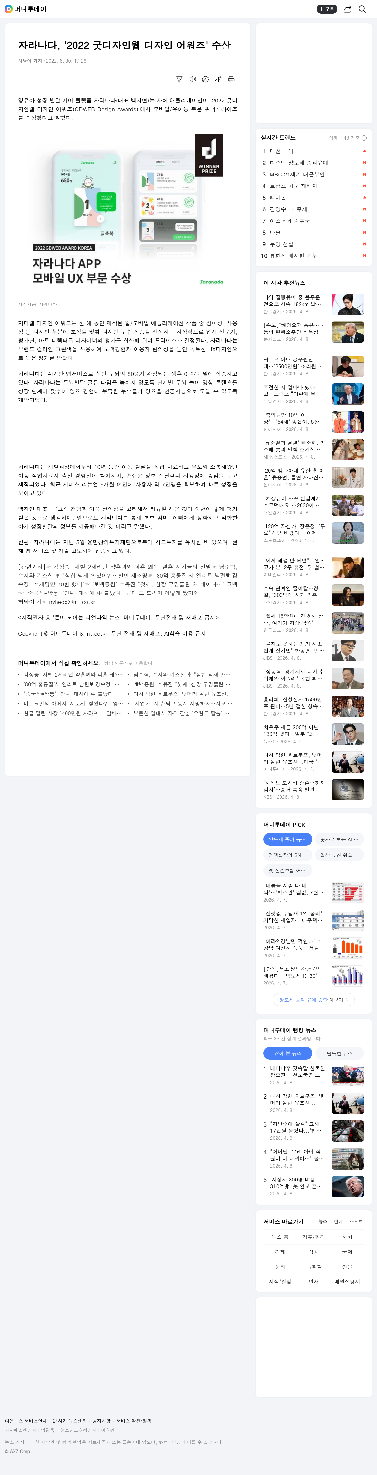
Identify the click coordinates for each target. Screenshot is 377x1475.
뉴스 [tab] (323, 1221)
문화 (280, 1266)
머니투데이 (30, 9)
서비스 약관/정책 (134, 1420)
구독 (327, 9)
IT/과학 (313, 1266)
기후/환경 (313, 1237)
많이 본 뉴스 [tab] (287, 1053)
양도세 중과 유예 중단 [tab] (290, 839)
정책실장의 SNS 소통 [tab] (290, 854)
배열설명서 (347, 1281)
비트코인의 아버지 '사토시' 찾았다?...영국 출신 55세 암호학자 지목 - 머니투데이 (74, 703)
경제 (280, 1252)
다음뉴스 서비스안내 (26, 1420)
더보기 (313, 999)
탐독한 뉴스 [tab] (339, 1053)
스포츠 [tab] (356, 1221)
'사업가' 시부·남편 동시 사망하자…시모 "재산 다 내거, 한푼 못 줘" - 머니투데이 (183, 703)
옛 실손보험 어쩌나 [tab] (290, 870)
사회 (347, 1237)
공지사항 (102, 1420)
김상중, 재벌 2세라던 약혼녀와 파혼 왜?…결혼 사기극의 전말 (132, 567)
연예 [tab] (338, 1221)
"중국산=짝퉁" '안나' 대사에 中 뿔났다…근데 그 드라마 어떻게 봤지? (111, 593)
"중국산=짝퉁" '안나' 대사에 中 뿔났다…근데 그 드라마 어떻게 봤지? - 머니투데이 (74, 694)
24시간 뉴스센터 (70, 1420)
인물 (347, 1266)
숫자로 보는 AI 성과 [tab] (341, 839)
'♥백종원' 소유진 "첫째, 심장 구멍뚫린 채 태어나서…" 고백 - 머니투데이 (183, 684)
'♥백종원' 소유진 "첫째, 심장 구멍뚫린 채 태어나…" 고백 (165, 584)
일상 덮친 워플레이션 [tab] (342, 854)
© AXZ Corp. (18, 1451)
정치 (314, 1252)
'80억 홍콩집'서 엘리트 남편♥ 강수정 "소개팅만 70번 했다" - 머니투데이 (74, 684)
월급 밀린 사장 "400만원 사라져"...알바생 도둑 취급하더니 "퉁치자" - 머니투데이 (74, 713)
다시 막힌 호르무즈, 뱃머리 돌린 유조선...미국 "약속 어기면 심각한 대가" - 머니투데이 (183, 694)
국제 (347, 1252)
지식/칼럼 (280, 1281)
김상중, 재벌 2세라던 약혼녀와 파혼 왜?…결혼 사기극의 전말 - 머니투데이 (74, 674)
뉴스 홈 (280, 1237)
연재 (314, 1281)
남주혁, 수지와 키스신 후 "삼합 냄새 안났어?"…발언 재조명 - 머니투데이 (183, 674)
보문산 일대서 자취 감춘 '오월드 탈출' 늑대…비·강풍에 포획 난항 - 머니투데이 (183, 713)
